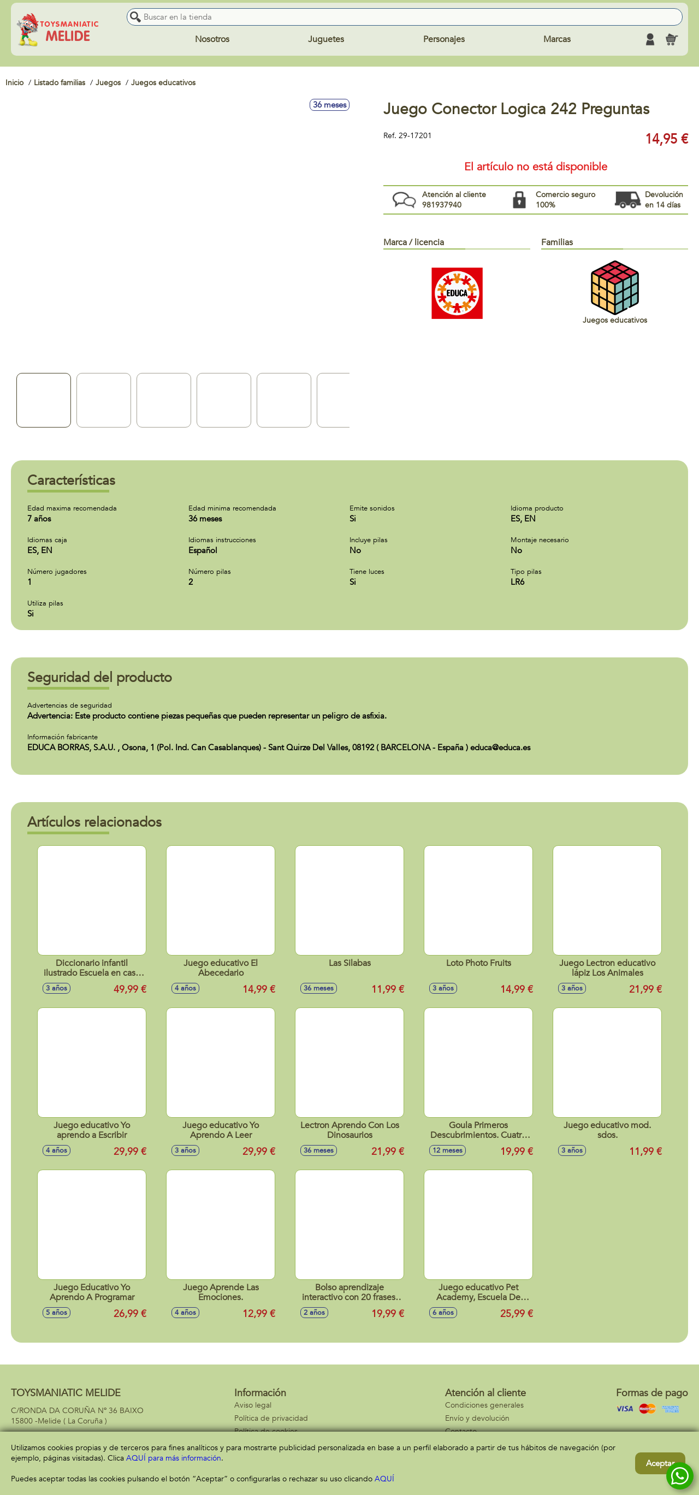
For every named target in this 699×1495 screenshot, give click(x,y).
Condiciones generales (484, 1405)
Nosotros (212, 39)
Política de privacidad (271, 1418)
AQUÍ (384, 1479)
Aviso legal (252, 1405)
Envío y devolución (477, 1418)
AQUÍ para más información (173, 1458)
